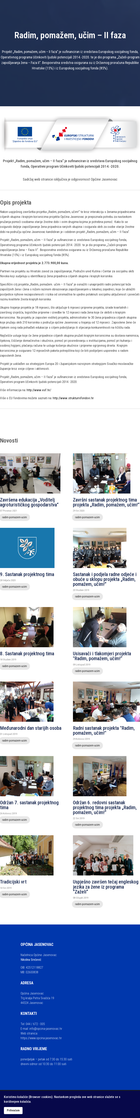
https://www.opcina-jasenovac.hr (41, 1038)
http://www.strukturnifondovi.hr (73, 398)
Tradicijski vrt (13, 882)
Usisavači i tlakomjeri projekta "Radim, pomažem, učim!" (102, 656)
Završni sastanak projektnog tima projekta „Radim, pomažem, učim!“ (106, 502)
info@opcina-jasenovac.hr (45, 1029)
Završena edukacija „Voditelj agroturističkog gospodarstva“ (29, 502)
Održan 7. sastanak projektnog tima (29, 805)
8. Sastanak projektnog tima (27, 653)
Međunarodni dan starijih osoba (30, 728)
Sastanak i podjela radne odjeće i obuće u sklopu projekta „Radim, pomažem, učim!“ (104, 579)
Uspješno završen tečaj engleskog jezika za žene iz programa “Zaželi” (105, 886)
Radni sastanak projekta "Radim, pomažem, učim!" (104, 730)
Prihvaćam (13, 1110)
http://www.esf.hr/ (39, 390)
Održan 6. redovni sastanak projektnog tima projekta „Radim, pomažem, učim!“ (105, 807)
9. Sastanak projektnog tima (27, 574)
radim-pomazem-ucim (87, 517)
